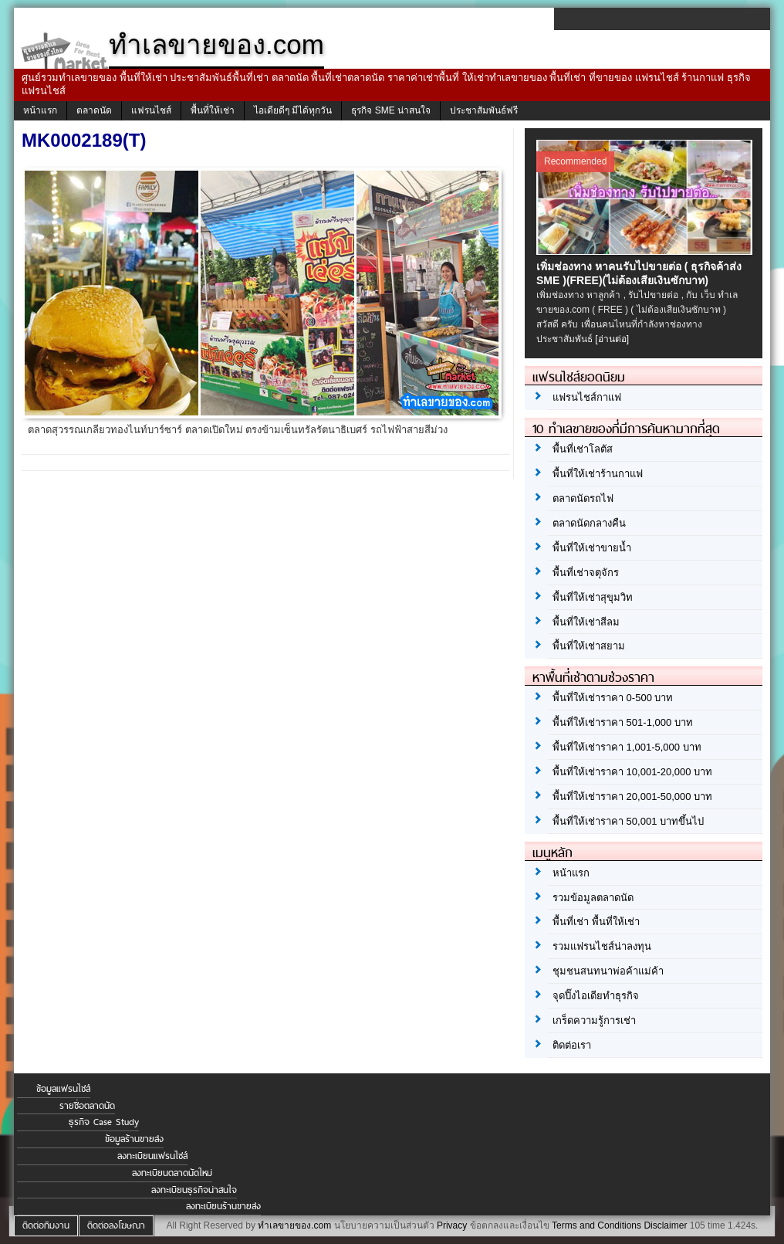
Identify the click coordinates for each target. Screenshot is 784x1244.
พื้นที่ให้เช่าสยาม (589, 646)
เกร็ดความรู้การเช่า (594, 1020)
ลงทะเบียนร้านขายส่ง (223, 1206)
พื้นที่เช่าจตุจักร (586, 572)
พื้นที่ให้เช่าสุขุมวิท (593, 597)
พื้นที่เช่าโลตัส (583, 449)
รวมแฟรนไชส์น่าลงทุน (602, 946)
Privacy (452, 1225)
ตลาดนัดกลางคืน (589, 523)
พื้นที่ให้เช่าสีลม (586, 622)
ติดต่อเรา (572, 1045)
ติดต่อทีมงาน (45, 1225)
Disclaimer (665, 1225)
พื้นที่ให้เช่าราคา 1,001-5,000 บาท (627, 747)
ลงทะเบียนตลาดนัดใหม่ (172, 1173)
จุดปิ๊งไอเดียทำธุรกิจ (596, 996)
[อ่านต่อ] (612, 339)
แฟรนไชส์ (151, 110)
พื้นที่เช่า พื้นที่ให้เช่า (596, 921)
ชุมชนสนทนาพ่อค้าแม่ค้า (608, 971)
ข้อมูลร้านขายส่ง (134, 1139)
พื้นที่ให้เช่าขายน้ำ (592, 548)
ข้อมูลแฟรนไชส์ (63, 1089)
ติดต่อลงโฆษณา (116, 1225)
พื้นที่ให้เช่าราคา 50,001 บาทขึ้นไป (628, 821)
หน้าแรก (40, 110)
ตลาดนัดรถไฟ (583, 498)
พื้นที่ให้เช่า (213, 110)
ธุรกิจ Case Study (104, 1122)
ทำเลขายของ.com (294, 1225)
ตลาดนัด (94, 110)
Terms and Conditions (596, 1225)
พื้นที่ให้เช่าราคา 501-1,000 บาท (623, 722)
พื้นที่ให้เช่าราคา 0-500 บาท (613, 697)
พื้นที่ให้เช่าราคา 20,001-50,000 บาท (632, 796)
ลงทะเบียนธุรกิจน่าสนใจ (194, 1190)
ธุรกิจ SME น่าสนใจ (391, 110)
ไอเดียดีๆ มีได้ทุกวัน (293, 110)
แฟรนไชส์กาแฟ (587, 397)
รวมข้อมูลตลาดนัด (593, 897)
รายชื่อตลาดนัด (87, 1105)
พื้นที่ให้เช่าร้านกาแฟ (598, 474)
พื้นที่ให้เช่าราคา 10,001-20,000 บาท (632, 772)
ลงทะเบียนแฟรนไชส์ (152, 1156)
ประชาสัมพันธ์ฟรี (484, 110)
